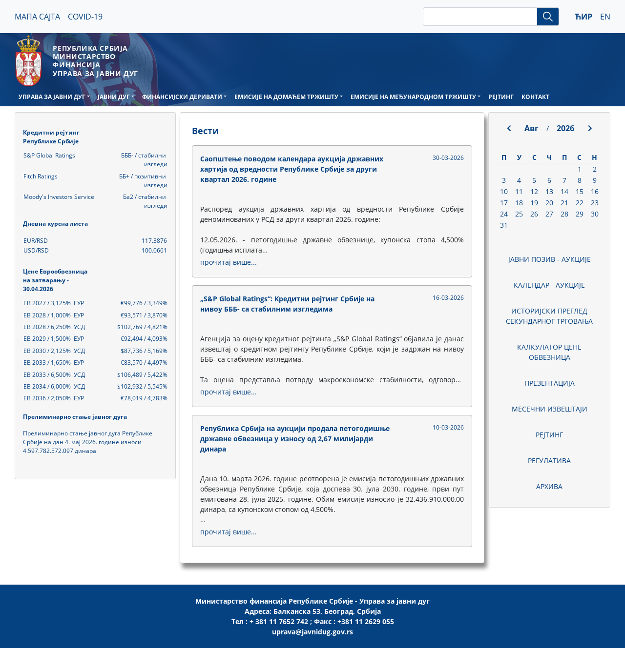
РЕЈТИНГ (501, 97)
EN (605, 16)
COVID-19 (85, 16)
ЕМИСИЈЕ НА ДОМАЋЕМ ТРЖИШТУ (286, 97)
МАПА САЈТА (37, 16)
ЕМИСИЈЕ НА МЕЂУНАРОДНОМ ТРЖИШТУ (413, 97)
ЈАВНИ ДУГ (114, 97)
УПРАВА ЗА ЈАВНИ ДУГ (52, 97)
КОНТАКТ (535, 97)
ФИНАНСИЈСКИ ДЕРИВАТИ (182, 97)
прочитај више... (228, 262)
